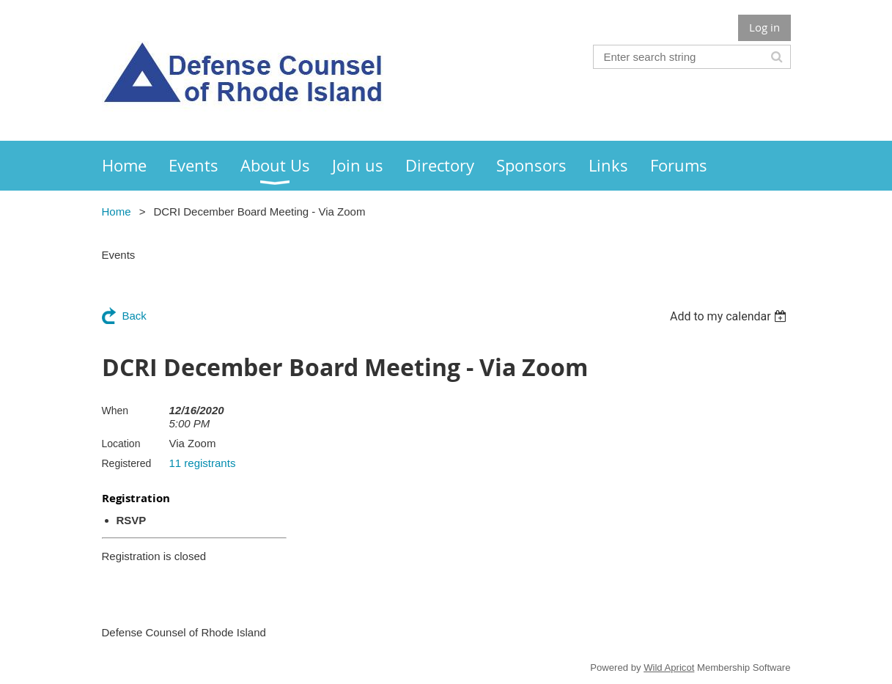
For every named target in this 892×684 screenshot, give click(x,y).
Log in (764, 27)
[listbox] (730, 316)
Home (116, 211)
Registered (127, 463)
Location (121, 443)
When (115, 410)
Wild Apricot (669, 667)
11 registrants (202, 463)
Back (134, 315)
